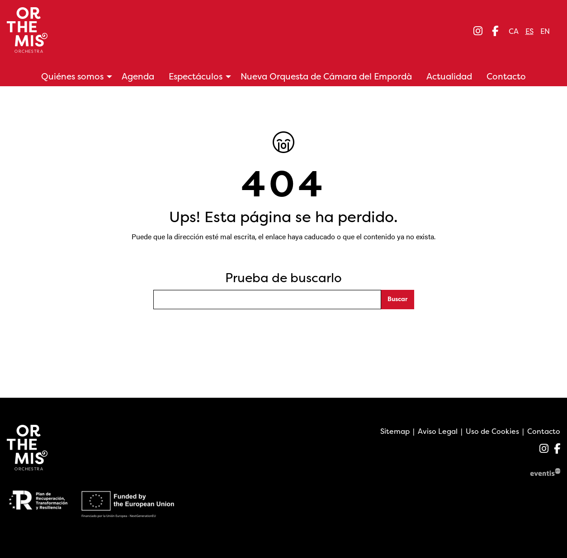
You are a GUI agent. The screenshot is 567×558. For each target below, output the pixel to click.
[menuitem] (477, 31)
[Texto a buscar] (267, 299)
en (545, 31)
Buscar (397, 299)
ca (514, 31)
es (529, 31)
